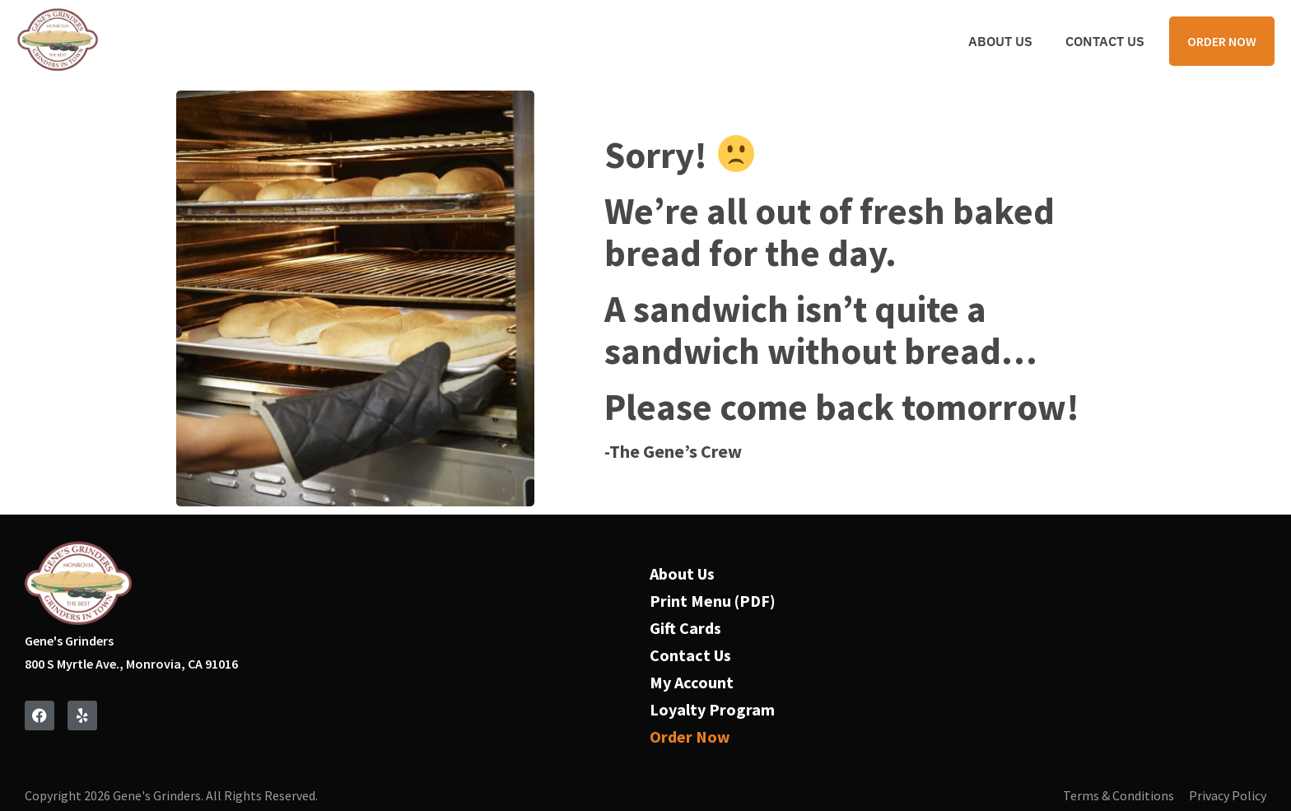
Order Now (690, 736)
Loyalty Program (712, 709)
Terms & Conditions (1118, 795)
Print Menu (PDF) (713, 600)
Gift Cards (685, 628)
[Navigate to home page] (57, 41)
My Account (692, 682)
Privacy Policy (1227, 795)
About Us (1000, 41)
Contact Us (1104, 41)
